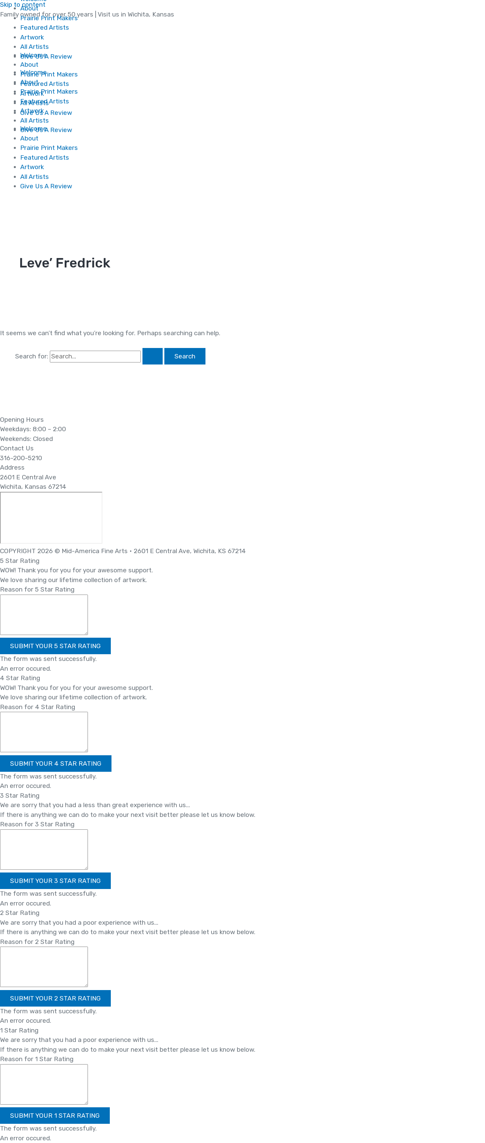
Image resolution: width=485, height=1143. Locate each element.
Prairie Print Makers (49, 148)
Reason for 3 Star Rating (37, 824)
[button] (55, 646)
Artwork (32, 167)
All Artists (34, 177)
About (29, 8)
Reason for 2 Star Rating (37, 942)
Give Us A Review (46, 186)
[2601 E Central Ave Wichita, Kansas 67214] (51, 518)
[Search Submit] (152, 356)
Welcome (33, 72)
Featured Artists (44, 157)
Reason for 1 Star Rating (36, 1059)
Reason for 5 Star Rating (37, 589)
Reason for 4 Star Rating (37, 707)
